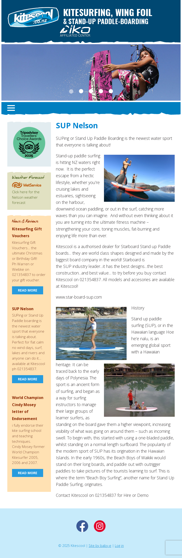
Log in (119, 545)
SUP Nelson (22, 308)
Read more (27, 290)
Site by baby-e (100, 545)
